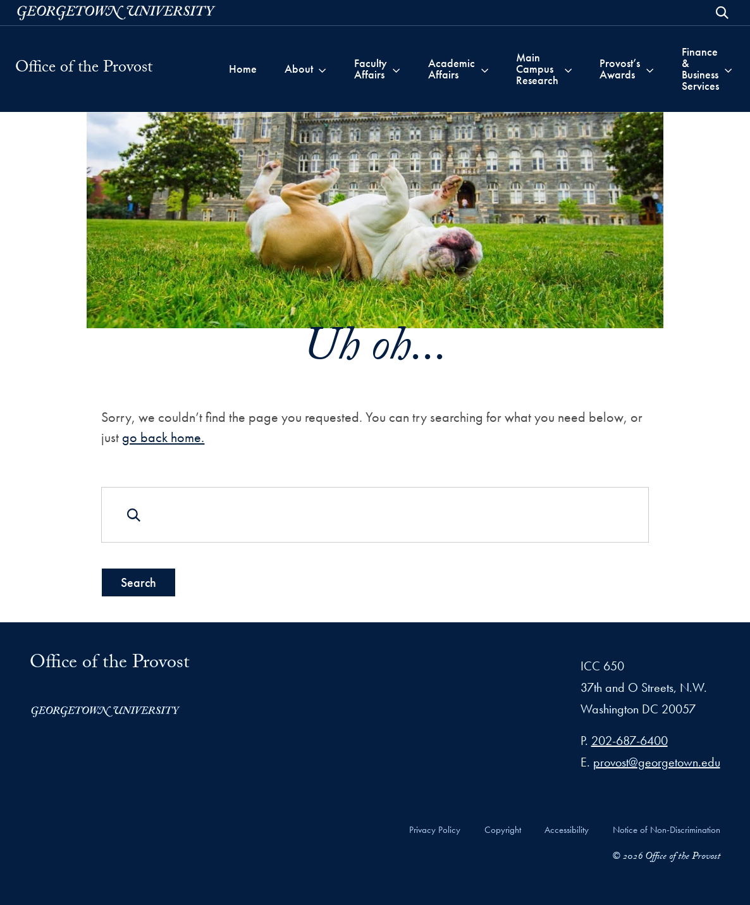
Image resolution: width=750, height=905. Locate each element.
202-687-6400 (629, 740)
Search (138, 582)
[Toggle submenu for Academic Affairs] (484, 69)
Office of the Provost (83, 69)
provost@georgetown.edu (656, 762)
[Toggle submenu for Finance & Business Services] (728, 69)
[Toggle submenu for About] (322, 69)
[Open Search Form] (722, 12)
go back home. (163, 438)
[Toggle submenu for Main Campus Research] (568, 69)
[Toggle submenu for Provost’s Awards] (649, 69)
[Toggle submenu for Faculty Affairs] (396, 69)
